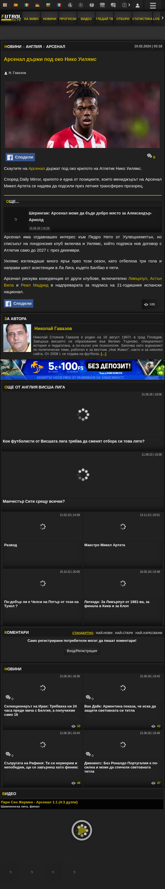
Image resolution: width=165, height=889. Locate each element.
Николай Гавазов (53, 328)
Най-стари (124, 633)
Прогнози (67, 19)
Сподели (20, 157)
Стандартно (82, 633)
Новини (49, 19)
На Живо (31, 19)
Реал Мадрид (35, 285)
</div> (82, 33)
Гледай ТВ (104, 19)
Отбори (123, 19)
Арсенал (37, 168)
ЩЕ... (12, 201)
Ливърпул (137, 278)
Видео (86, 19)
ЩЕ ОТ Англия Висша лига (34, 387)
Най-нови (104, 633)
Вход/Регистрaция (82, 651)
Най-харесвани (148, 633)
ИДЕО (9, 793)
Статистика (142, 19)
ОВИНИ (12, 669)
